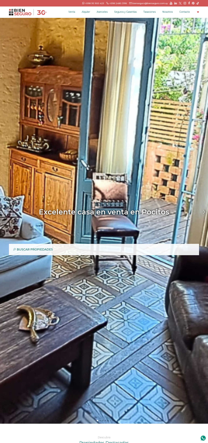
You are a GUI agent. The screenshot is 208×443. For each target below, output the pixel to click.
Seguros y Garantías (125, 11)
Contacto (184, 11)
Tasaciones (149, 11)
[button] (97, 420)
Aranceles (102, 11)
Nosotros (167, 11)
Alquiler (86, 11)
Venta (71, 11)
